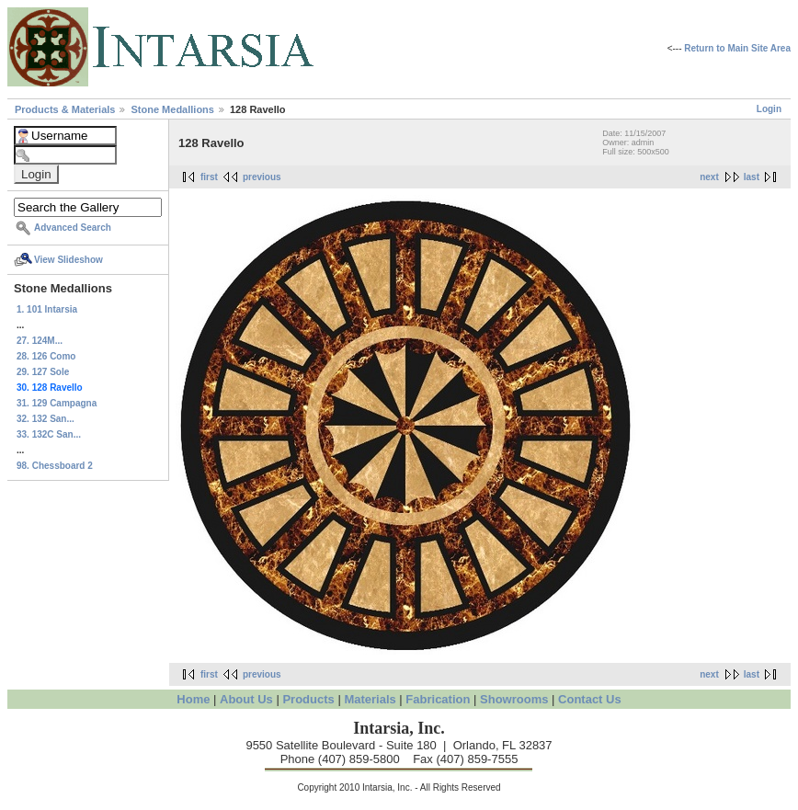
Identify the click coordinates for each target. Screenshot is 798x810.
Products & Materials (66, 109)
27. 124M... (40, 341)
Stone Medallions (174, 109)
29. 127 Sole (43, 372)
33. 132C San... (49, 434)
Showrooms (514, 699)
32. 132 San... (45, 419)
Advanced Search (72, 227)
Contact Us (589, 699)
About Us (246, 699)
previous (262, 177)
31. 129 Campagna (57, 403)
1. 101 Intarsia (47, 309)
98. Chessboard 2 (55, 466)
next (709, 177)
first (209, 177)
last (751, 177)
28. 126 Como (46, 356)
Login (769, 109)
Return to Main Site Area (737, 48)
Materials (369, 699)
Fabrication (437, 699)
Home (193, 699)
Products (308, 699)
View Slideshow (68, 260)
